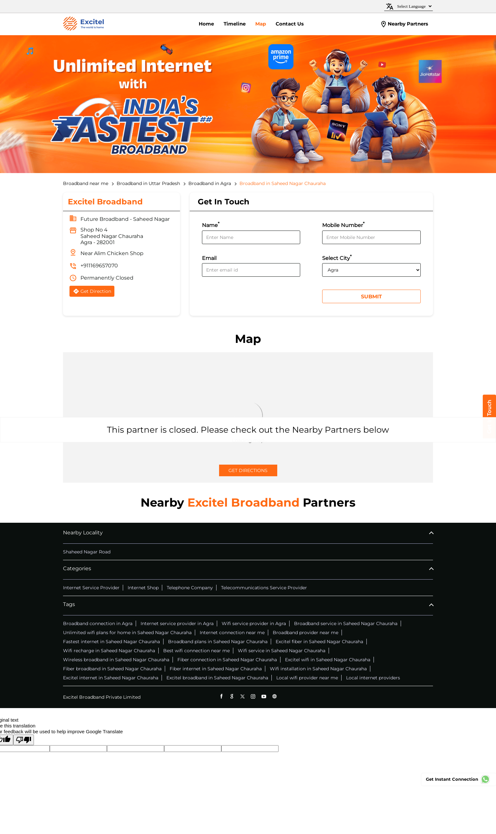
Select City (337, 257)
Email (209, 258)
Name (210, 224)
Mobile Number (343, 224)
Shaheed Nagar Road (87, 552)
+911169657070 (99, 266)
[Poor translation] (23, 740)
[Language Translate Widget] (413, 6)
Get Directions (248, 470)
